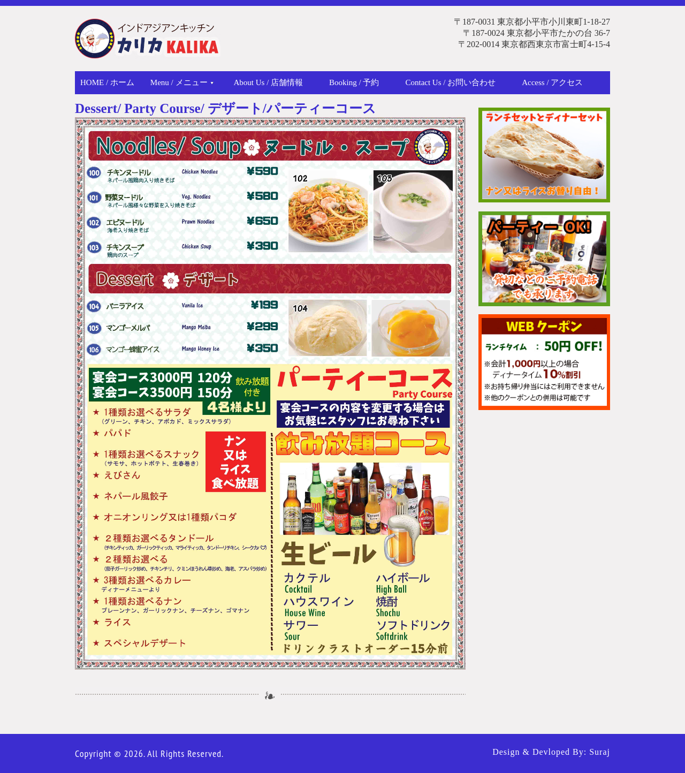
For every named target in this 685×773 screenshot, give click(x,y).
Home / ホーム (107, 82)
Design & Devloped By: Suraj (551, 751)
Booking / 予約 (354, 82)
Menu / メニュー (182, 82)
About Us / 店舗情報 (268, 82)
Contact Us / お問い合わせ (450, 82)
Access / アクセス (552, 82)
